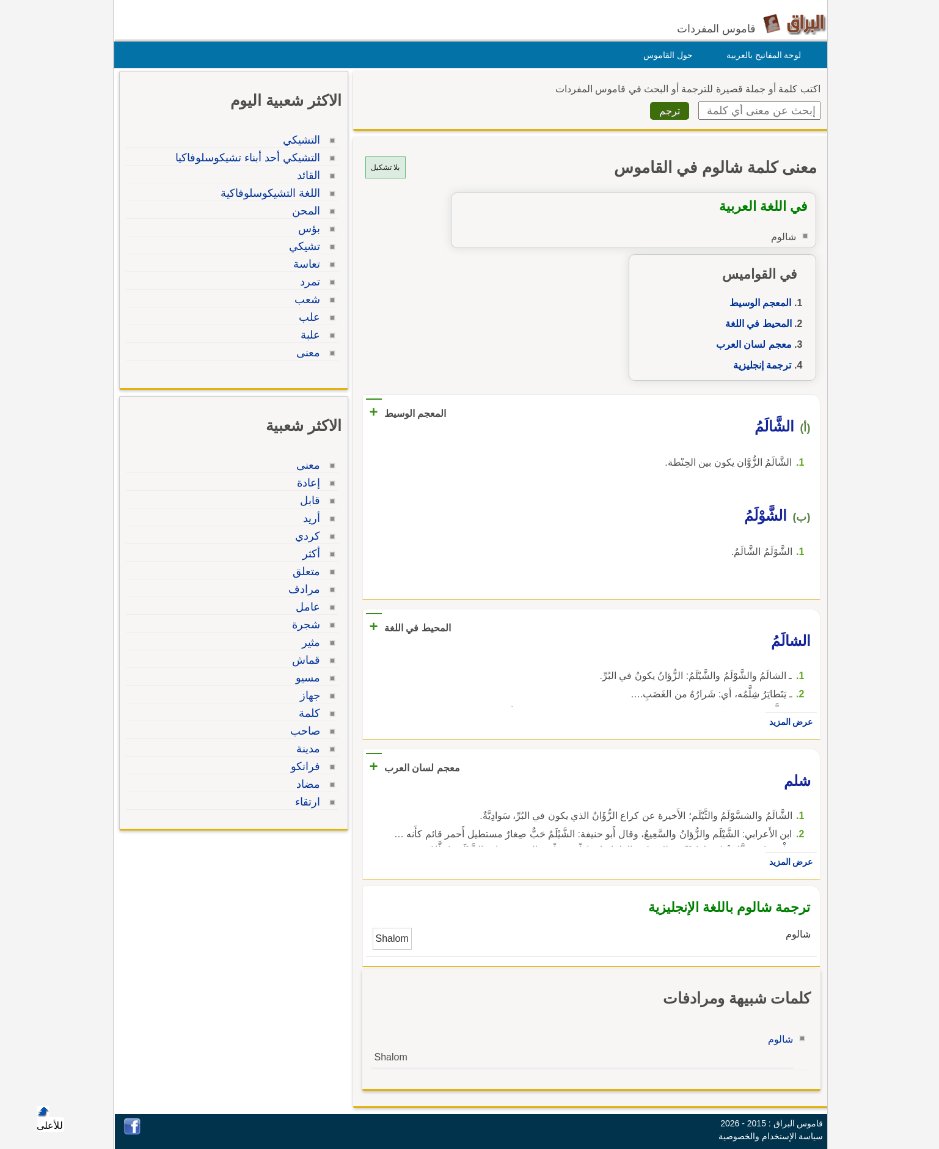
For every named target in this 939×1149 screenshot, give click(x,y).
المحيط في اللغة (755, 323)
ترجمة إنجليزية (759, 365)
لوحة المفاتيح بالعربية (760, 55)
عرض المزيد (788, 722)
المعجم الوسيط (757, 303)
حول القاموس (665, 55)
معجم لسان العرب (751, 344)
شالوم (777, 1039)
